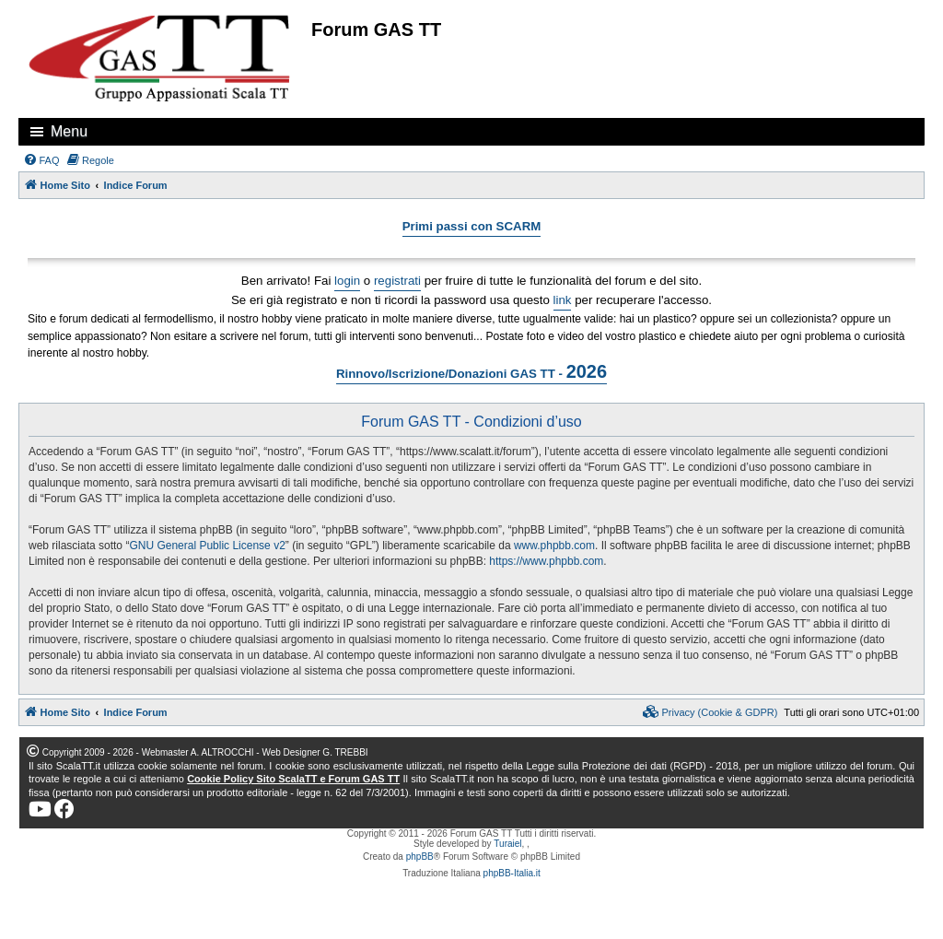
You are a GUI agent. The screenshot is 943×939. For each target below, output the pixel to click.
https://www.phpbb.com (546, 561)
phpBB (420, 856)
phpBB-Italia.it (512, 873)
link (562, 300)
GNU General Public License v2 (207, 545)
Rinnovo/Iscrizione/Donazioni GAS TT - (471, 371)
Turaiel (507, 844)
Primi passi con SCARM (471, 226)
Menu (69, 131)
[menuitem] (41, 160)
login (347, 281)
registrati (397, 281)
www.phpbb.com (554, 545)
